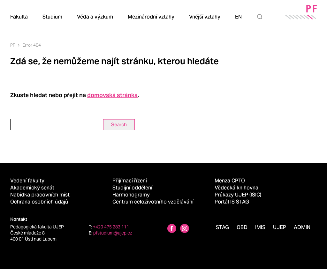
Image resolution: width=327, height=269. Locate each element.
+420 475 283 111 (111, 227)
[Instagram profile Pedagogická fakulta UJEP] (184, 229)
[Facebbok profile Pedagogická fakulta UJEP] (171, 229)
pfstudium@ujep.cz (112, 233)
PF (12, 45)
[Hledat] (261, 16)
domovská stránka (112, 95)
